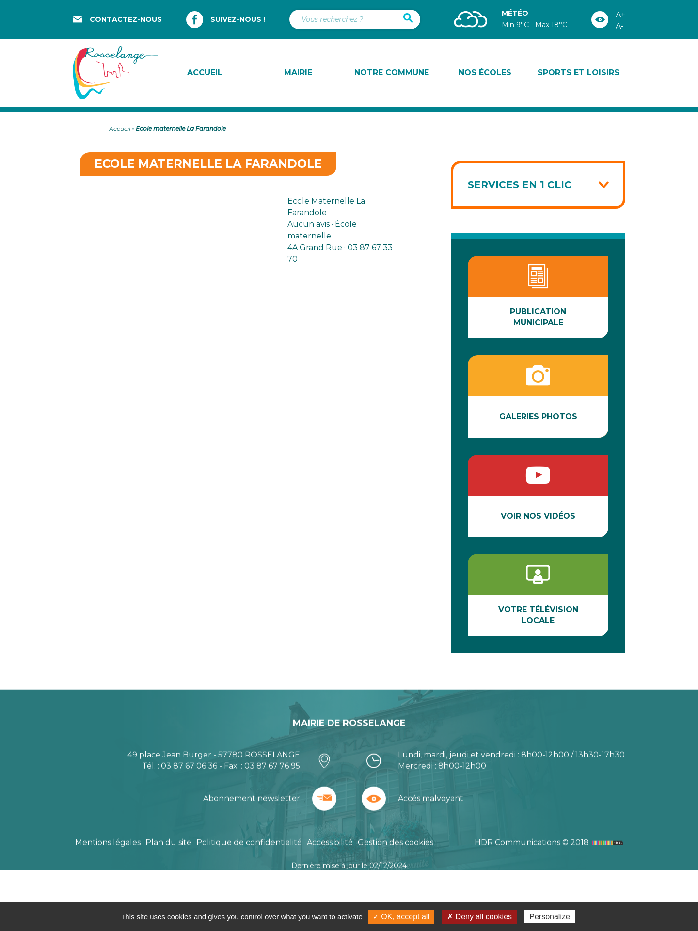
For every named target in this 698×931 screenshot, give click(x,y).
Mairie (298, 72)
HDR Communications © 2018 (550, 870)
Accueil (204, 72)
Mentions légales (108, 870)
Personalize (549, 917)
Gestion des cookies (395, 870)
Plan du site (168, 870)
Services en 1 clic (519, 184)
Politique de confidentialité (249, 870)
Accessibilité (330, 870)
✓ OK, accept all (401, 917)
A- (620, 26)
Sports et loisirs (578, 72)
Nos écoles (485, 72)
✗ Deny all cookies (479, 917)
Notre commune (391, 72)
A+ (620, 14)
